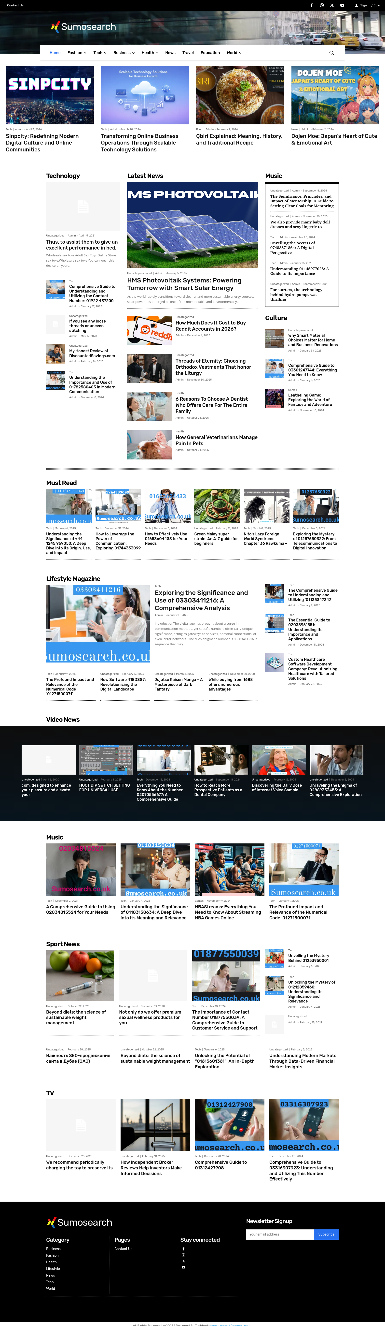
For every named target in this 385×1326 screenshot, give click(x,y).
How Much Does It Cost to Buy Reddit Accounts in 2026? (211, 325)
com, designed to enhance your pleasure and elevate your (46, 789)
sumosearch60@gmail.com (230, 1322)
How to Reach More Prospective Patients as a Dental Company (218, 789)
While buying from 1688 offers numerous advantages (231, 684)
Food (199, 129)
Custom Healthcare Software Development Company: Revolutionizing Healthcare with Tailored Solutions (312, 668)
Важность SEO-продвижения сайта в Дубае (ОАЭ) (78, 1056)
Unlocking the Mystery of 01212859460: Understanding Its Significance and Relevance (311, 990)
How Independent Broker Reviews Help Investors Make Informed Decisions (151, 1165)
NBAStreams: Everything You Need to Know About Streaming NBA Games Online (228, 911)
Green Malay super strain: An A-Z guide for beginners (216, 538)
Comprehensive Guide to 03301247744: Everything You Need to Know (312, 369)
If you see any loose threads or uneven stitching (87, 325)
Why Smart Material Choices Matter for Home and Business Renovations (313, 339)
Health (180, 392)
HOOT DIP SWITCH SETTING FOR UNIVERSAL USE (104, 787)
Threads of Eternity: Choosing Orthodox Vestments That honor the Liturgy (213, 366)
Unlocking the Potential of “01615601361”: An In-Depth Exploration (225, 1059)
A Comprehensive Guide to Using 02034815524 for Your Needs (80, 908)
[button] (331, 52)
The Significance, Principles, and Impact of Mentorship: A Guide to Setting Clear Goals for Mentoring (302, 200)
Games (292, 389)
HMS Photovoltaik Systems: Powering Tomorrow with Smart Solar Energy (184, 283)
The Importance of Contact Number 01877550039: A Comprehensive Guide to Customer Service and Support (225, 1018)
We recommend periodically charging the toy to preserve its (79, 1162)
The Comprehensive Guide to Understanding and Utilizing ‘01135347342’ (313, 594)
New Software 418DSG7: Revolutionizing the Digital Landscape (123, 684)
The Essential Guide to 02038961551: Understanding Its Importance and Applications (309, 629)
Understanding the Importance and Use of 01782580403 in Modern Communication (92, 383)
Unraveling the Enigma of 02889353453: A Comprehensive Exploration (336, 789)
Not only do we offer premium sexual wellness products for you (150, 1016)
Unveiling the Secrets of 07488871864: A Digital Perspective (292, 246)
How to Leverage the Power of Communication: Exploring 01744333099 (118, 540)
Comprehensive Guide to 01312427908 (221, 1162)
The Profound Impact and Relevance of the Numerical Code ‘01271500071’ (70, 686)
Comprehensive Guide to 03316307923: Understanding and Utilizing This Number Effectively (301, 1168)
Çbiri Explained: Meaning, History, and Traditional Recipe (239, 139)
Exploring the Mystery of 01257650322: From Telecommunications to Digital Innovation (315, 540)
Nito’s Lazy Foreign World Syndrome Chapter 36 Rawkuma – (266, 538)
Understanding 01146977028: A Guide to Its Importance (299, 270)
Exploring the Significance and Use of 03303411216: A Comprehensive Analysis (201, 599)
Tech (9, 129)
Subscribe (326, 1231)
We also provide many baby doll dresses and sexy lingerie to (300, 224)
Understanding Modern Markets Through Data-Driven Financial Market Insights (302, 1059)
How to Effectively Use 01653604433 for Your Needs (166, 538)
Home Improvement (139, 272)
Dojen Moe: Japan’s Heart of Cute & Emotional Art (334, 139)
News (294, 129)
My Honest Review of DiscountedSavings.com (92, 352)
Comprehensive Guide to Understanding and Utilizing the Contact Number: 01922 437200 (92, 292)
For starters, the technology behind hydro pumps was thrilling (296, 293)
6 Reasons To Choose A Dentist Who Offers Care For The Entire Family (212, 404)
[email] (280, 1231)
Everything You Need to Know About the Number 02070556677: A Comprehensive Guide (160, 791)
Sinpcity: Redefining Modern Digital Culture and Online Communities (42, 142)
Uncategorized (55, 235)
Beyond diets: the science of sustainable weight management (76, 1016)
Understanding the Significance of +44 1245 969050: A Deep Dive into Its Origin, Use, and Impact (68, 543)
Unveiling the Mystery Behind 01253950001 (308, 956)
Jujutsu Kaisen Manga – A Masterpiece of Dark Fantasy (178, 684)
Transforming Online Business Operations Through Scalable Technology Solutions (140, 142)
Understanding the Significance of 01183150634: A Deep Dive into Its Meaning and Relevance (154, 911)
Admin (19, 129)
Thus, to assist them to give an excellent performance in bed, (82, 244)
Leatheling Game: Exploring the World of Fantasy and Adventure (310, 399)
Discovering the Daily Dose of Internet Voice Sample (277, 787)
